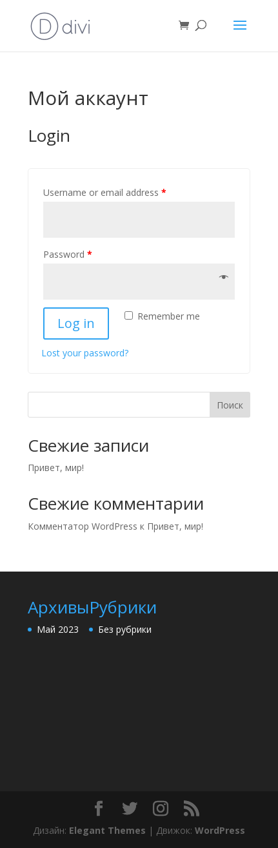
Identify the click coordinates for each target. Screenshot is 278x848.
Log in (76, 323)
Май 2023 (58, 629)
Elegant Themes (107, 830)
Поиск (230, 405)
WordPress (220, 830)
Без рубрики (125, 629)
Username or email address (104, 192)
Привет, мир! (56, 467)
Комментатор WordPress (82, 526)
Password (67, 254)
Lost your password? (84, 353)
